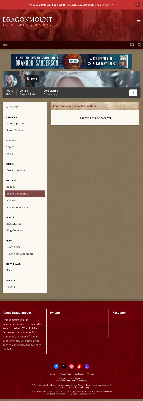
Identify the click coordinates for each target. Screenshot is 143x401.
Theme (53, 374)
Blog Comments (16, 230)
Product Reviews (16, 170)
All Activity (12, 107)
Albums (10, 200)
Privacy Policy (66, 374)
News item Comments (19, 253)
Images (10, 186)
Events (10, 286)
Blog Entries (13, 223)
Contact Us (79, 374)
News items (13, 246)
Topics (10, 146)
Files (9, 270)
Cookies (90, 374)
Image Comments (17, 193)
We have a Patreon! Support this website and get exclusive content (68, 4)
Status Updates (15, 123)
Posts (9, 153)
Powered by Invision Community (71, 380)
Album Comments (17, 207)
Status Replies (14, 130)
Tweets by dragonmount (64, 318)
